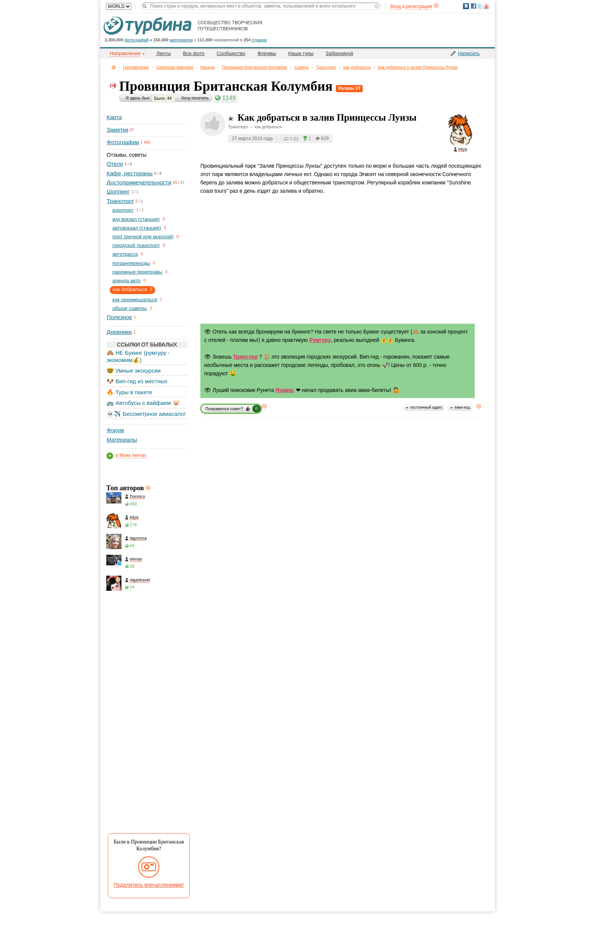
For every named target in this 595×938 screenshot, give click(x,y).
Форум (115, 430)
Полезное (119, 317)
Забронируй (339, 53)
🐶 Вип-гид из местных (137, 381)
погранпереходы (131, 263)
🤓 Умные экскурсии (134, 370)
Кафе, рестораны (130, 173)
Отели (115, 164)
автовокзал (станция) (136, 228)
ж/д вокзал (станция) (136, 219)
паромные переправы (137, 272)
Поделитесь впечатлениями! (149, 885)
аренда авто (126, 280)
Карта (114, 117)
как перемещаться (134, 299)
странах (259, 40)
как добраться (357, 67)
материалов (181, 40)
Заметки (117, 129)
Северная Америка (175, 67)
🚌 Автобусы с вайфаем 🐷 (143, 403)
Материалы (122, 439)
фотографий (136, 40)
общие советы (129, 308)
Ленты (163, 53)
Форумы (267, 53)
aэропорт (123, 210)
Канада (207, 67)
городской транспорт (136, 245)
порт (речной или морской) (142, 236)
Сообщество (231, 53)
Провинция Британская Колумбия (254, 67)
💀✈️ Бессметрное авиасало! (146, 414)
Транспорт (326, 67)
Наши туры (300, 53)
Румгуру (320, 340)
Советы (301, 67)
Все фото (194, 53)
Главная (114, 67)
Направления (136, 67)
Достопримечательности (139, 182)
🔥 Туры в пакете (129, 392)
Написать (469, 53)
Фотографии (123, 142)
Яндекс (284, 390)
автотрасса (125, 254)
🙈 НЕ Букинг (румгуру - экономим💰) (138, 356)
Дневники (119, 332)
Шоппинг (118, 191)
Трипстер (245, 357)
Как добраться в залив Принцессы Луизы (418, 67)
